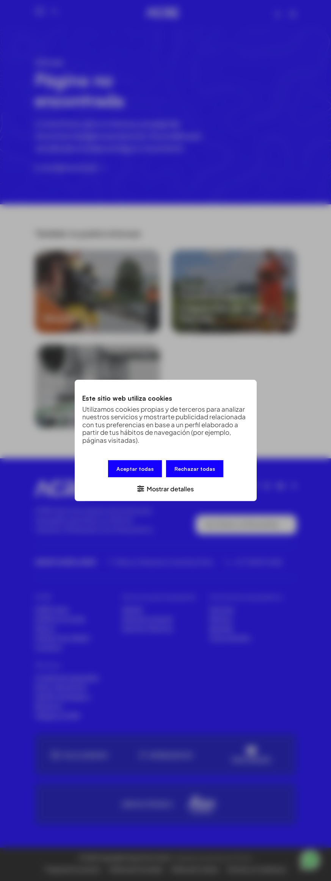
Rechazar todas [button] (194, 469)
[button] (165, 488)
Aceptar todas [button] (135, 469)
